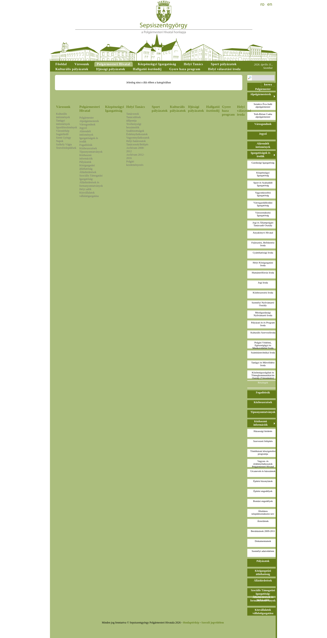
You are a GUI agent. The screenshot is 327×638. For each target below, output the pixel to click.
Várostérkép (62, 130)
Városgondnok (87, 124)
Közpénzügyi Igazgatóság (114, 108)
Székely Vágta (64, 144)
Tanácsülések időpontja (133, 119)
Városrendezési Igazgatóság (263, 214)
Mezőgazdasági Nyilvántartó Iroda (263, 314)
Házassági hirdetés (263, 431)
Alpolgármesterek (89, 121)
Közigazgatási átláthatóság (87, 167)
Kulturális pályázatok (178, 108)
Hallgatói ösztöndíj (213, 108)
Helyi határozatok (136, 141)
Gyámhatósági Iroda (263, 252)
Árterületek (263, 521)
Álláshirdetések (87, 172)
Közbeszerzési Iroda (263, 292)
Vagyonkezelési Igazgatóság (263, 194)
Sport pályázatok (160, 108)
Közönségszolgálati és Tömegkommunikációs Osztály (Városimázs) (262, 375)
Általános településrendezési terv (263, 512)
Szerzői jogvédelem (212, 622)
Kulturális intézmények (63, 115)
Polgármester (86, 117)
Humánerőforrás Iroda (263, 272)
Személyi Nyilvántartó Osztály (263, 304)
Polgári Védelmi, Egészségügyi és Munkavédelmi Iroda (263, 345)
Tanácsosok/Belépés (137, 144)
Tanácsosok (132, 113)
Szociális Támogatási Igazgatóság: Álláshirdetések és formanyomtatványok (91, 180)
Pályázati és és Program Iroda (263, 324)
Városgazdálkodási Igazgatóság (262, 204)
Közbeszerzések (88, 148)
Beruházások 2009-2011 (263, 531)
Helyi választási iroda (244, 110)
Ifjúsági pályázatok (196, 108)
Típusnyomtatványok (90, 151)
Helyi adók (85, 189)
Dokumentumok (263, 541)
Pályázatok (85, 162)
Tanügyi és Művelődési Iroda (263, 364)
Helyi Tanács (135, 107)
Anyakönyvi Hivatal (263, 232)
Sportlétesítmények (66, 127)
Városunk (63, 107)
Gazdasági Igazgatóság (262, 162)
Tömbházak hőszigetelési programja (263, 452)
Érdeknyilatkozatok (137, 134)
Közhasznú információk (86, 157)
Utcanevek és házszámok (263, 471)
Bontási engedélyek (263, 501)
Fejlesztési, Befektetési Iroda (262, 244)
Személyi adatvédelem (263, 551)
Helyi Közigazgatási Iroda (263, 264)
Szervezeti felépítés (263, 441)
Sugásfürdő (62, 134)
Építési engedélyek (262, 491)
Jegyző (83, 127)
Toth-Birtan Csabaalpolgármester (263, 115)
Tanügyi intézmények (63, 122)
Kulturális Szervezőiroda (262, 332)
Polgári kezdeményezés (134, 163)
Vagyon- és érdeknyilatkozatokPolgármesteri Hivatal (263, 464)
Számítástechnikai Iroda (263, 352)
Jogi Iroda (263, 282)
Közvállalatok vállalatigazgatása (89, 194)
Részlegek (263, 382)
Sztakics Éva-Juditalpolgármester (263, 105)
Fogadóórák (85, 144)
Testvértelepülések (66, 147)
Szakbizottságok (135, 130)
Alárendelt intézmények (86, 133)
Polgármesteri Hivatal (89, 108)
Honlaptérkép (191, 622)
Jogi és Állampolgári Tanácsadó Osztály (263, 224)
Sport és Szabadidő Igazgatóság (262, 184)
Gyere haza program (228, 110)
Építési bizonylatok (262, 481)
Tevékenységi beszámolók (133, 125)
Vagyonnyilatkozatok (137, 137)
